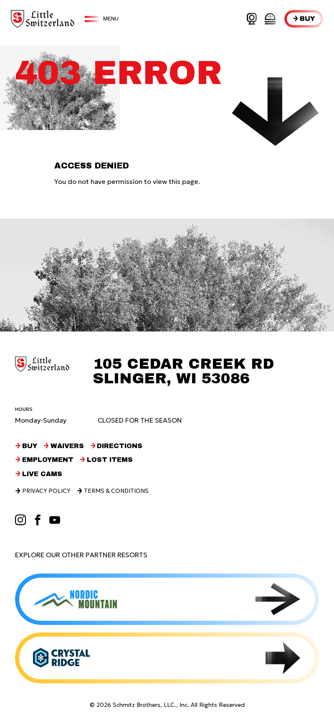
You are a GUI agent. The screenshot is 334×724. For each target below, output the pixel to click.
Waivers (68, 445)
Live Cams (42, 473)
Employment (48, 459)
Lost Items (111, 459)
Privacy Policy (47, 491)
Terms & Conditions (118, 491)
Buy (307, 18)
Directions (121, 445)
